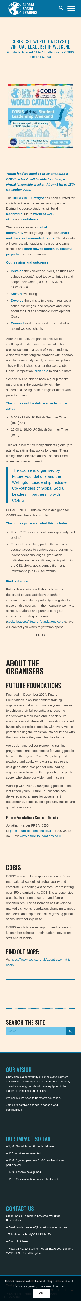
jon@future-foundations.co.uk (31, 831)
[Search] (59, 8)
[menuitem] (59, 8)
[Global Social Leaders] (33, 8)
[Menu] (69, 8)
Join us (10, 1104)
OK (41, 1293)
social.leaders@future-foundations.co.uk (36, 621)
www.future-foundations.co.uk (41, 836)
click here (41, 371)
